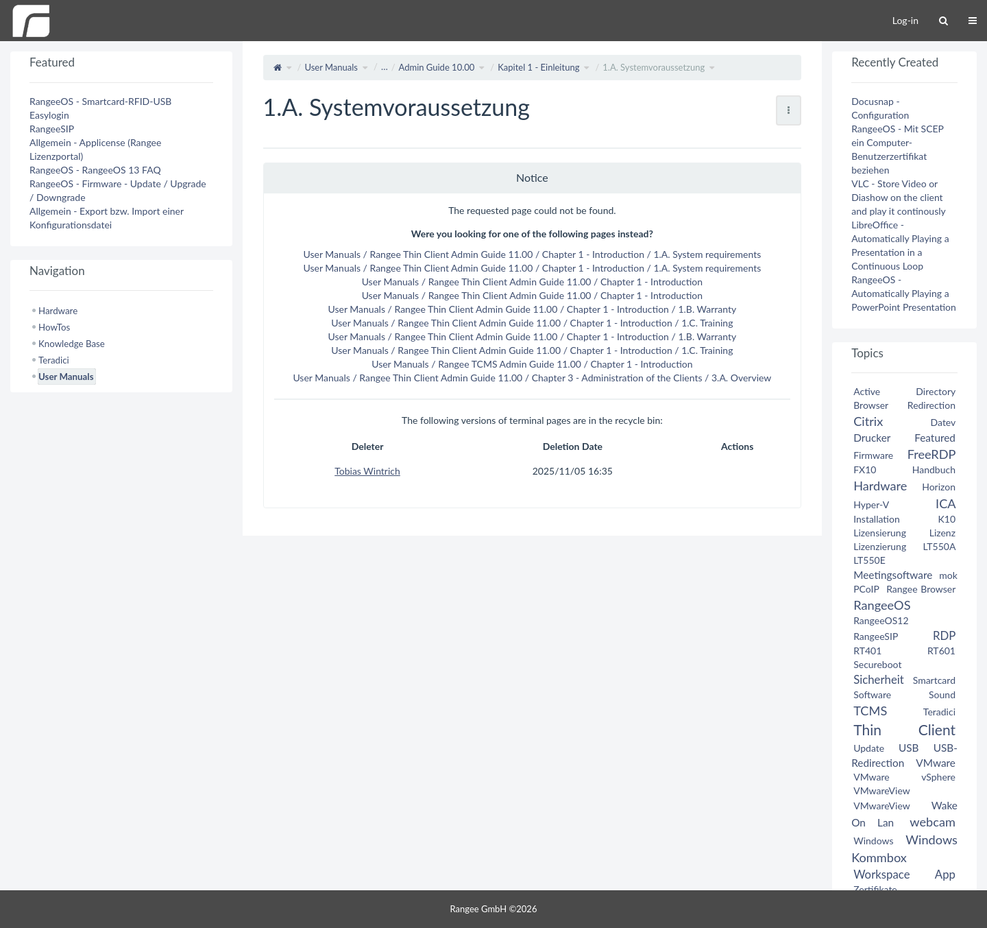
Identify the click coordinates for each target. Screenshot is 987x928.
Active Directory (904, 391)
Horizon (938, 486)
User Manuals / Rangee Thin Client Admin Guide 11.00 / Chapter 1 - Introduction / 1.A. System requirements (532, 254)
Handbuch (933, 469)
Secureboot (877, 664)
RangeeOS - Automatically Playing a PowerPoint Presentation (903, 293)
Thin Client (904, 729)
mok (948, 575)
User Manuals (331, 67)
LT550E (869, 560)
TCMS (870, 710)
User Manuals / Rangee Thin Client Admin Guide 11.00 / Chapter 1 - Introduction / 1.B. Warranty (532, 309)
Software (872, 694)
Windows (873, 840)
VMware (935, 763)
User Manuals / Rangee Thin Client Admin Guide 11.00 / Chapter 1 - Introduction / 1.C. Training (532, 323)
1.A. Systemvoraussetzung (653, 67)
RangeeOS (881, 604)
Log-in (905, 20)
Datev (943, 422)
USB (909, 747)
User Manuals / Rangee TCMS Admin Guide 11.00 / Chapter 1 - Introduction (531, 364)
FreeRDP (931, 454)
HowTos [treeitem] (54, 327)
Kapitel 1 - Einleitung (538, 67)
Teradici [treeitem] (53, 360)
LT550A (939, 546)
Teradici (939, 711)
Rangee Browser (920, 589)
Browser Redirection (904, 405)
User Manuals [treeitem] (65, 376)
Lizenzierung (879, 546)
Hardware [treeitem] (57, 310)
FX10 (864, 469)
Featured (934, 437)
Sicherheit (878, 679)
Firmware (873, 455)
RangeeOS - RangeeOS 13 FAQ (95, 170)
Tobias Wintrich (367, 471)
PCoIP (866, 589)
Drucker (871, 437)
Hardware (880, 485)
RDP (944, 635)
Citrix (868, 421)
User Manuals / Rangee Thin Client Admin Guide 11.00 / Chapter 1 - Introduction (532, 281)
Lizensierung (879, 532)
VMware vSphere (904, 777)
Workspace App (904, 874)
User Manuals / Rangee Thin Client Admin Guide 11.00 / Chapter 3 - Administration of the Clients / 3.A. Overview (532, 377)
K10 (946, 519)
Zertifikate (875, 889)
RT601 (941, 650)
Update (868, 748)
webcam (932, 821)
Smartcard (934, 680)
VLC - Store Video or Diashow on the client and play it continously (898, 197)
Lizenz (942, 532)
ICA (945, 503)
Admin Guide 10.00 (437, 67)
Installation (876, 519)
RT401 (867, 650)
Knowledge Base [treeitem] (71, 343)
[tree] (121, 343)
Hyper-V (871, 504)
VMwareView (881, 790)
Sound (942, 694)
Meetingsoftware (892, 575)
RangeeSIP (51, 128)
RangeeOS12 (880, 620)
